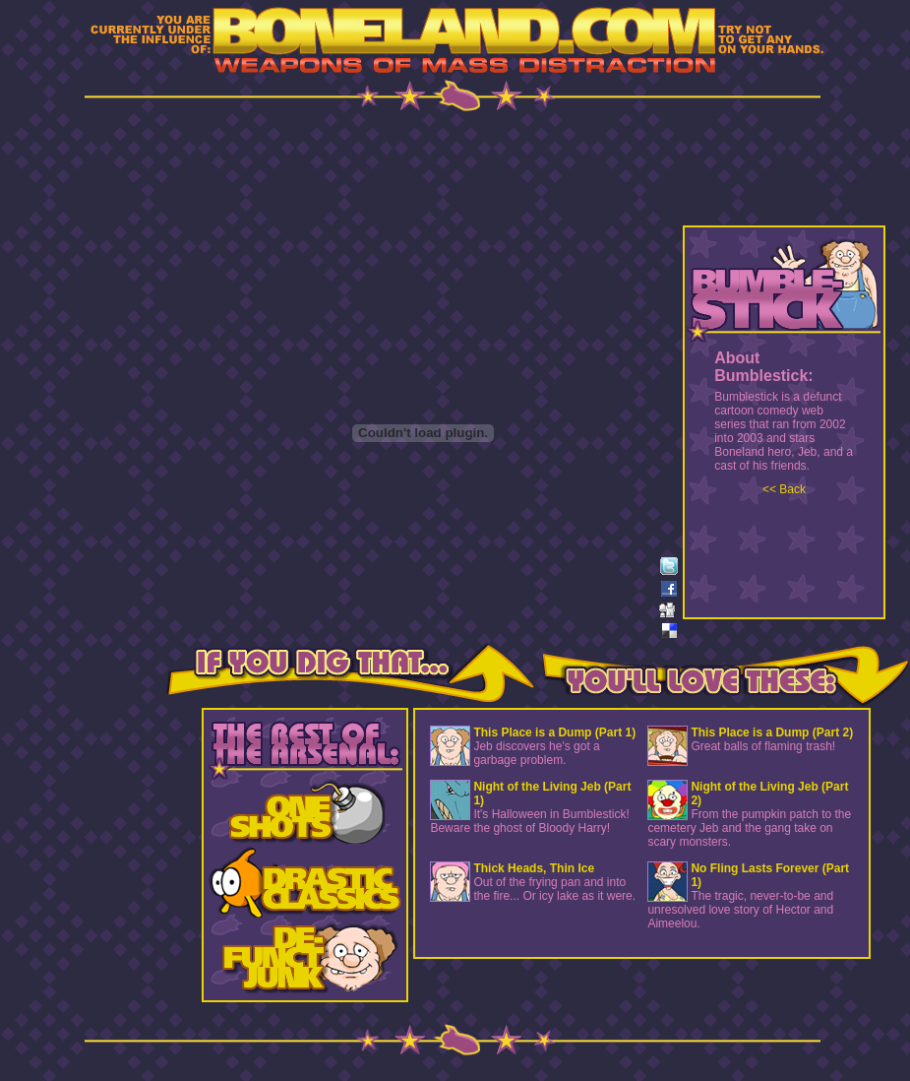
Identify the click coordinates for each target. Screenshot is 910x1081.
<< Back (784, 489)
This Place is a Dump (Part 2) (772, 732)
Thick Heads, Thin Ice (533, 868)
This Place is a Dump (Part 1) (554, 732)
